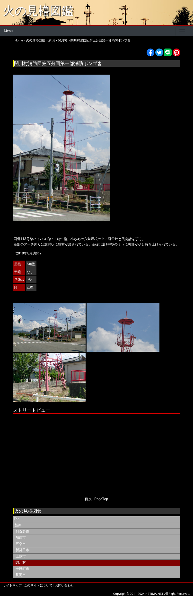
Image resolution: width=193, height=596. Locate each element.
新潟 (51, 40)
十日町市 (22, 569)
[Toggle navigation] (182, 31)
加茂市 (21, 538)
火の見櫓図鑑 (38, 11)
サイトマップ (12, 585)
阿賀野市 (22, 531)
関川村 (62, 40)
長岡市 (21, 575)
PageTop (101, 499)
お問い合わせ (64, 585)
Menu (8, 31)
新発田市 (22, 550)
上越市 (21, 556)
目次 (88, 499)
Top (16, 519)
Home (19, 40)
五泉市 (21, 544)
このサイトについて (38, 585)
